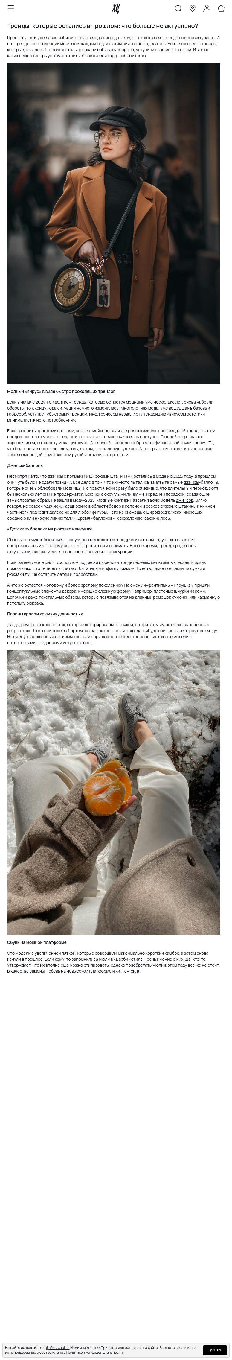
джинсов (184, 500)
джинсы (191, 482)
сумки (196, 568)
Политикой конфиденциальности (94, 1352)
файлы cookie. (58, 1347)
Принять (215, 1350)
